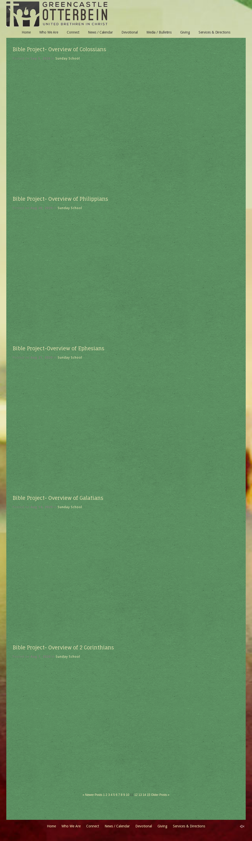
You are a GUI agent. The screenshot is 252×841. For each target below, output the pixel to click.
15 (148, 795)
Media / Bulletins (159, 32)
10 (127, 795)
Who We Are (48, 32)
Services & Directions (214, 32)
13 (140, 795)
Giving (185, 32)
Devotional (129, 32)
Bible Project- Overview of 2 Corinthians (63, 647)
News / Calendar (100, 32)
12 (136, 795)
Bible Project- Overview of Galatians (58, 498)
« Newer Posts (92, 795)
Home (26, 32)
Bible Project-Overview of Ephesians (58, 348)
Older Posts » (160, 795)
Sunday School (67, 58)
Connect (73, 32)
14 (144, 795)
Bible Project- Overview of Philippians (60, 199)
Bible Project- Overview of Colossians (59, 49)
